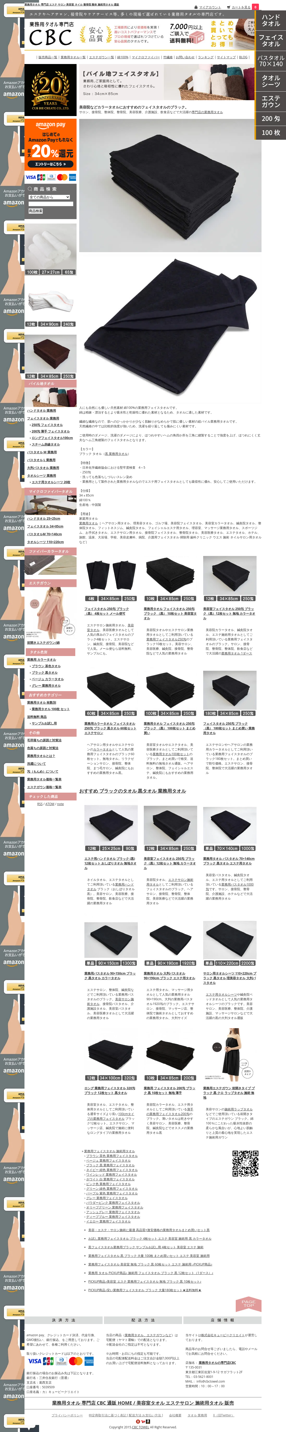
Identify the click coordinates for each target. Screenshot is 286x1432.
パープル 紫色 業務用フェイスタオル (112, 1193)
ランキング (206, 57)
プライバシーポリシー (67, 1415)
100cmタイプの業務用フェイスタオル (110, 1116)
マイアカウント (210, 7)
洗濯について (36, 763)
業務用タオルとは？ (41, 756)
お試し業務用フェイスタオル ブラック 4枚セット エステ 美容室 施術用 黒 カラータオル (150, 1238)
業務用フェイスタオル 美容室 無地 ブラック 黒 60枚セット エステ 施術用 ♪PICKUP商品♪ (150, 1264)
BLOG (243, 57)
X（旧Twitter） (223, 1415)
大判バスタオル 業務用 (43, 468)
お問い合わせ (185, 57)
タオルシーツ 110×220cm (45, 542)
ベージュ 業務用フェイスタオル (108, 1160)
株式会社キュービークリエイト (223, 1335)
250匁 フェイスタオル (47, 425)
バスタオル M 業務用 (42, 452)
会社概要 (175, 1415)
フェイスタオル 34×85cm (45, 526)
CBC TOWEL (140, 1427)
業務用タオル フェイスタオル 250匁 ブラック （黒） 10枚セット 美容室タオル (170, 613)
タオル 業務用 (197, 1415)
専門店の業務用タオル (207, 112)
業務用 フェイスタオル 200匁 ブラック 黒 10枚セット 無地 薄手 (169, 1090)
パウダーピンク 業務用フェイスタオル (113, 1202)
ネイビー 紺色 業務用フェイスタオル (112, 1170)
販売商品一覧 (48, 57)
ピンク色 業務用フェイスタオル (108, 1184)
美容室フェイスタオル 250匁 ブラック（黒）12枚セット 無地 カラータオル (229, 613)
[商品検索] (50, 203)
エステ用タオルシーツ (221, 994)
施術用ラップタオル (239, 1109)
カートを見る (241, 7)
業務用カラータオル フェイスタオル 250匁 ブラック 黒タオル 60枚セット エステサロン (110, 728)
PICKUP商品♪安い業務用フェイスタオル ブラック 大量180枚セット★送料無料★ (144, 1290)
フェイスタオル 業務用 (43, 418)
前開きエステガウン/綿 (43, 642)
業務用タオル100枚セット (171, 754)
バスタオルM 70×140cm (44, 534)
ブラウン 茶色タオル (46, 666)
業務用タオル (88, 523)
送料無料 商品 (37, 717)
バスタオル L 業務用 (41, 460)
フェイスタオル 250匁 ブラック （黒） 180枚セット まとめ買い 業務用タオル (229, 728)
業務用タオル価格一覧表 (44, 779)
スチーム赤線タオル (46, 444)
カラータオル (102, 749)
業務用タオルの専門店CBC (217, 1362)
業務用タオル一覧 (73, 57)
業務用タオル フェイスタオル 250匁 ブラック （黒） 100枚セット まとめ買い (169, 728)
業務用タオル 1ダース (236, 653)
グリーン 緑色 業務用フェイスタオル (112, 1188)
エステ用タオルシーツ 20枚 (51, 482)
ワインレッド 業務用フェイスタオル (111, 1174)
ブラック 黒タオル (45, 672)
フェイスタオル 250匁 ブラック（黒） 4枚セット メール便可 (106, 611)
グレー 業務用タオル (46, 685)
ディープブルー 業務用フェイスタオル (113, 1216)
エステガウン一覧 (101, 57)
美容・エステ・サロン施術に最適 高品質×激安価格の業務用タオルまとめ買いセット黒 (149, 1230)
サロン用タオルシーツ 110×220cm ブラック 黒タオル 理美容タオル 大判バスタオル (229, 978)
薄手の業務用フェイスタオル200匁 (169, 1111)
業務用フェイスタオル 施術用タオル (109, 1151)
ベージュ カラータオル (48, 679)
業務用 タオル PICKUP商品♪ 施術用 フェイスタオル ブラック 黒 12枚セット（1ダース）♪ (150, 1273)
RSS (40, 804)
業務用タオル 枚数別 (41, 702)
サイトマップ (226, 57)
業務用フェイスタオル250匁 (166, 639)
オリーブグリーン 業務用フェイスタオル (114, 1207)
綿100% (122, 57)
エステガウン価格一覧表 (44, 787)
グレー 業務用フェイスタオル (107, 1198)
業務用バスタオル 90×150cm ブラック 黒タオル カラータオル (110, 975)
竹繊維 (168, 57)
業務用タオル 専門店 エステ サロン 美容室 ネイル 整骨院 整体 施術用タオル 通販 (71, 4)
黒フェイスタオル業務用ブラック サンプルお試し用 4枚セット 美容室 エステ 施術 (145, 1247)
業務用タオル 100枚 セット (51, 709)
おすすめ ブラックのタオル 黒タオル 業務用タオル (132, 791)
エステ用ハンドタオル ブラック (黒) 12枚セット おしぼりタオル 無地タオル (110, 863)
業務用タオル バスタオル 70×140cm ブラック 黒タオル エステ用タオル (228, 860)
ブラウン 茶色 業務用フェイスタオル (112, 1156)
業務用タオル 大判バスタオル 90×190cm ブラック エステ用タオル (169, 975)
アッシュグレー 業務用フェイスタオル (113, 1212)
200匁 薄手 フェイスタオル (51, 431)
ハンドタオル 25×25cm (43, 518)
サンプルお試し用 (44, 723)
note (60, 804)
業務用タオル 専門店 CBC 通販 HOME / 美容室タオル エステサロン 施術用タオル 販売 (143, 1403)
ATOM (49, 804)
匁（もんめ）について (42, 771)
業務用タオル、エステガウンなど (148, 1335)
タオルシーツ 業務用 (41, 475)
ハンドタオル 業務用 (41, 410)
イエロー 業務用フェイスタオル (108, 1221)
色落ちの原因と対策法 (42, 748)
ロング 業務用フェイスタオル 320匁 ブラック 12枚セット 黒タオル (109, 1090)
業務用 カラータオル (41, 659)
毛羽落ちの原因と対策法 (44, 740)
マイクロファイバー (146, 57)
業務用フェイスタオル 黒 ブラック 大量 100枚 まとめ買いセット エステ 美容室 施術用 (149, 1255)
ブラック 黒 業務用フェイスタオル (110, 1165)
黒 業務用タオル (116, 453)
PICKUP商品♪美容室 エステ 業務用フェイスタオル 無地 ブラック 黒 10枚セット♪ (144, 1281)
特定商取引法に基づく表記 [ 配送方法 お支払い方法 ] (126, 1415)
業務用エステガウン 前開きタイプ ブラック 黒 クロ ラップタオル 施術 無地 (229, 1093)
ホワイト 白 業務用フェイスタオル (110, 1179)
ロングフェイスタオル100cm (52, 438)
